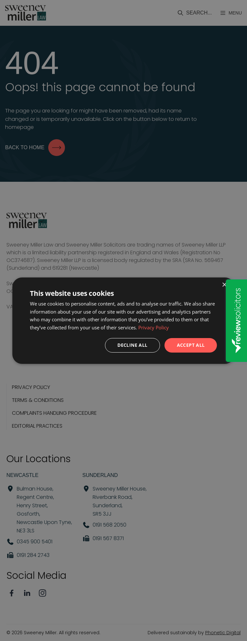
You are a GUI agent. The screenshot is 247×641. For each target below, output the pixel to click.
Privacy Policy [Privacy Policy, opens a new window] (153, 327)
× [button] (224, 284)
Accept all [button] (191, 345)
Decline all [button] (132, 345)
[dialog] (123, 320)
